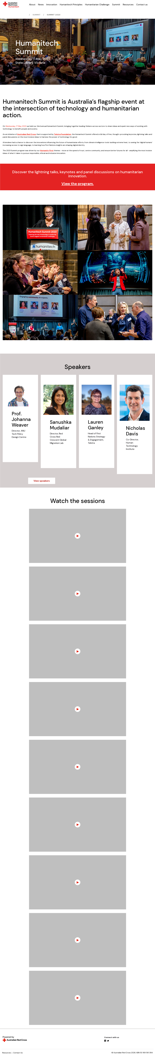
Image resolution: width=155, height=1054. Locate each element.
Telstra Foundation (62, 134)
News (41, 4)
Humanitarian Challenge (97, 4)
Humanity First (46, 150)
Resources (128, 4)
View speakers (42, 480)
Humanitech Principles (71, 4)
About (32, 4)
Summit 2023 (53, 15)
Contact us (142, 4)
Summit (116, 4)
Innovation (51, 4)
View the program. (77, 183)
